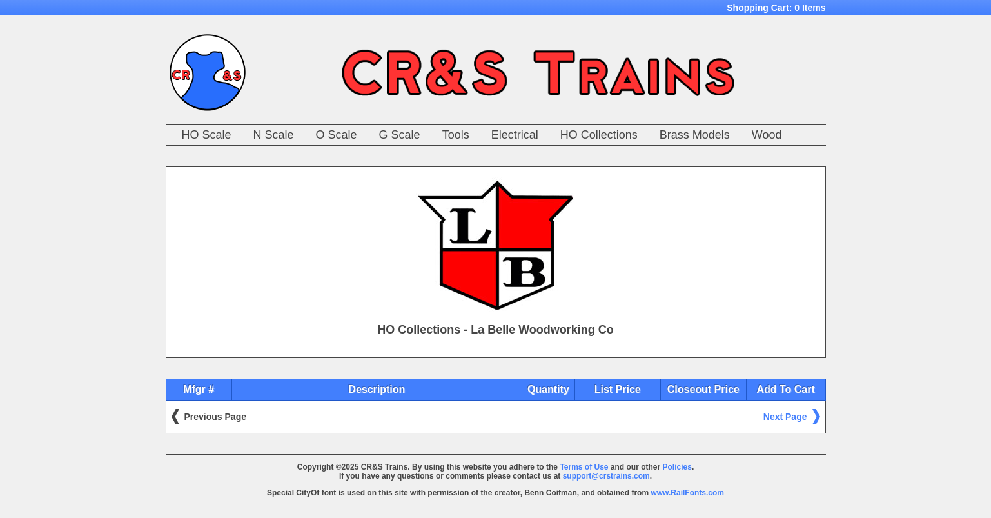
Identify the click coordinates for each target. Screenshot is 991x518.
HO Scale (206, 134)
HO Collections (599, 134)
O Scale (336, 134)
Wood (767, 134)
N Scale (273, 134)
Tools (455, 134)
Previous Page (215, 417)
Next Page (785, 417)
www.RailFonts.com (687, 492)
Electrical (514, 134)
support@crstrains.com (606, 476)
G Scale (399, 134)
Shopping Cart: (776, 8)
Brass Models (695, 134)
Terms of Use (584, 467)
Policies (677, 467)
